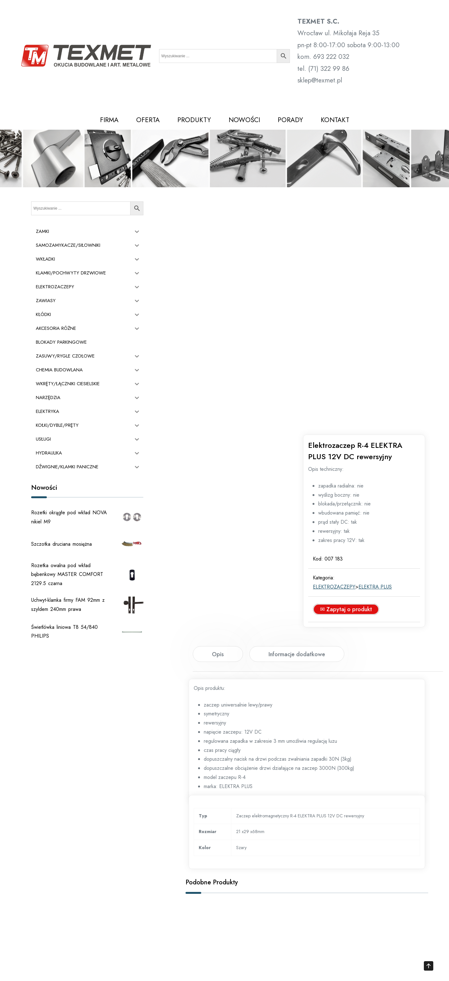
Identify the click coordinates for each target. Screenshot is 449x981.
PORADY (290, 120)
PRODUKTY (194, 120)
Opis (218, 421)
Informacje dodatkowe (297, 421)
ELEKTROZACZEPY (339, 353)
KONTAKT (335, 120)
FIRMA (109, 120)
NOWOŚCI (244, 120)
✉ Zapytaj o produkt (351, 376)
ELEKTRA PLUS (380, 353)
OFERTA (148, 120)
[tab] (218, 420)
